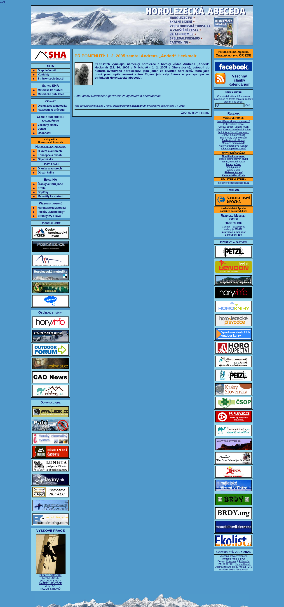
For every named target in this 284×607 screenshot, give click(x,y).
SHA (242, 558)
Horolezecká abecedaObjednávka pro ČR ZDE (233, 53)
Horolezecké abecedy (125, 77)
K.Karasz (231, 561)
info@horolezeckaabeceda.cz (233, 182)
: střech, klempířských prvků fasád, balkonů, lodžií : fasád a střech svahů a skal (233, 165)
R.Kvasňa (244, 561)
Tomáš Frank (229, 558)
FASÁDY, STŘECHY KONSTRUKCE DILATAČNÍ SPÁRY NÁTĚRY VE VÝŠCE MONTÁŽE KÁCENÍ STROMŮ (51, 581)
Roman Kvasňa (243, 564)
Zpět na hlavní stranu (195, 112)
